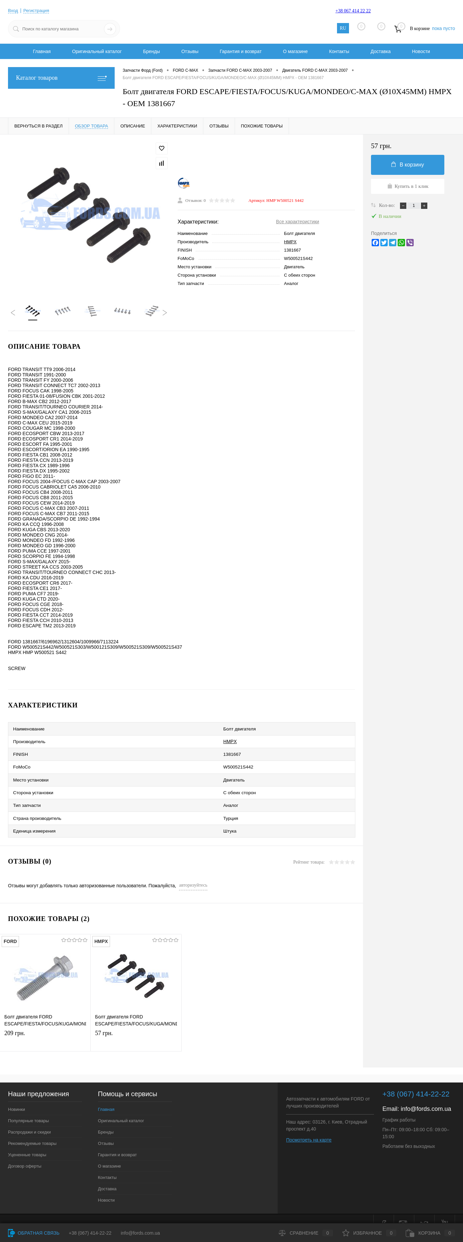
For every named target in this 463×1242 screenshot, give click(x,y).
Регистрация (37, 10)
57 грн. (136, 1030)
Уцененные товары (27, 1143)
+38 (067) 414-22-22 (90, 1233)
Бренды (151, 51)
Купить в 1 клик (408, 186)
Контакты (339, 51)
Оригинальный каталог (97, 51)
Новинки (16, 1098)
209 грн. (45, 1030)
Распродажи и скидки (29, 1121)
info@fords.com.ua (426, 1098)
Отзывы (189, 51)
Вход (13, 10)
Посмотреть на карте (308, 1129)
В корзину (407, 165)
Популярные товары (28, 1109)
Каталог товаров (61, 78)
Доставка (381, 51)
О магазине (295, 51)
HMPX (290, 242)
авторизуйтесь (193, 874)
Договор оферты (24, 1155)
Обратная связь (33, 1233)
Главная (42, 51)
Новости (421, 51)
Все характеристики (297, 222)
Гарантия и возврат (241, 51)
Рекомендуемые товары (32, 1132)
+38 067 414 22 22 (353, 10)
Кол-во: (387, 205)
